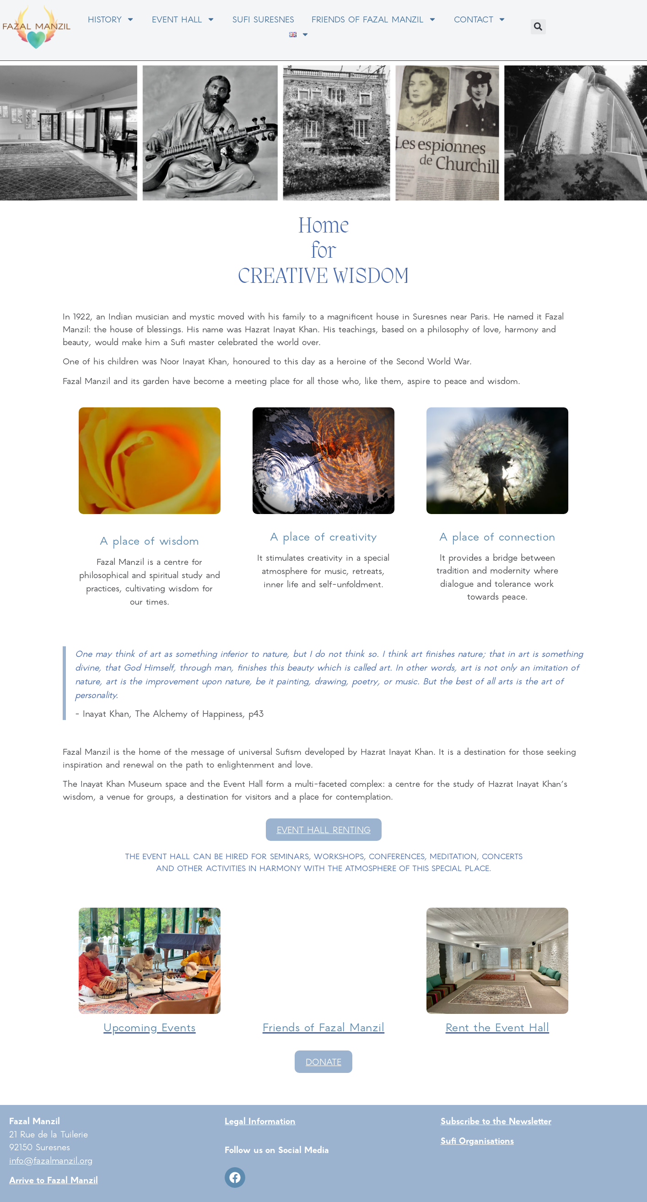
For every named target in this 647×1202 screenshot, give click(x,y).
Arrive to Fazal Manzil (53, 1179)
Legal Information (260, 1120)
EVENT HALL (183, 19)
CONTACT (480, 19)
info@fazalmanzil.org (50, 1160)
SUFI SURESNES (263, 19)
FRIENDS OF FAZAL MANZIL (374, 19)
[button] (538, 26)
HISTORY (111, 19)
